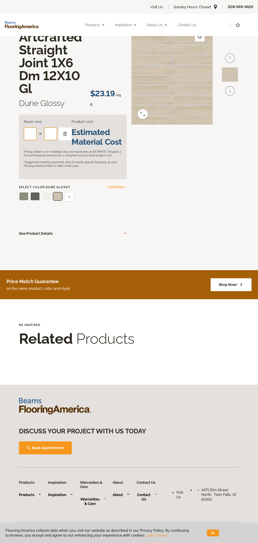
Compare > (117, 187)
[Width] (50, 133)
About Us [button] (157, 25)
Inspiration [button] (126, 25)
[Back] (230, 58)
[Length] (30, 133)
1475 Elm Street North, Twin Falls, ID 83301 (218, 494)
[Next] (230, 91)
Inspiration (60, 495)
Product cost (82, 121)
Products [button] (95, 25)
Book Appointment (45, 448)
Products (30, 495)
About (121, 495)
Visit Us (156, 7)
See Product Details (36, 233)
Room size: (33, 121)
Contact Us (187, 25)
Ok (213, 533)
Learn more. (156, 535)
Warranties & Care (93, 501)
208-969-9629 (240, 7)
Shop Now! (231, 284)
